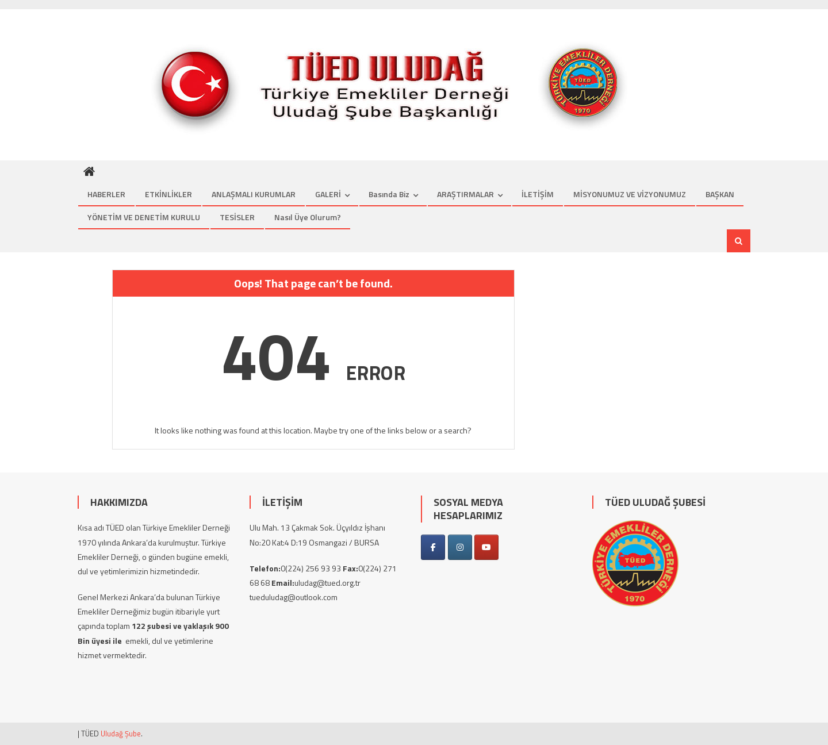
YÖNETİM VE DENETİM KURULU (143, 217)
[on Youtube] (486, 547)
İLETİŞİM (538, 194)
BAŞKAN (720, 194)
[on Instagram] (460, 547)
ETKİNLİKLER (168, 194)
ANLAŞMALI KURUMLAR (254, 194)
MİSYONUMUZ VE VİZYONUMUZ (629, 194)
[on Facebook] (433, 547)
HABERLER (106, 194)
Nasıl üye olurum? (307, 217)
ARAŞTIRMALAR (465, 194)
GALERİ (328, 194)
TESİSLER (237, 217)
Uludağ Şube (121, 733)
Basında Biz (389, 194)
